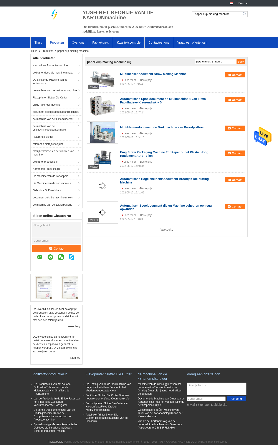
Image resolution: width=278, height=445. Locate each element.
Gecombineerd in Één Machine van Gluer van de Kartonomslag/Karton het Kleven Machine (160, 413)
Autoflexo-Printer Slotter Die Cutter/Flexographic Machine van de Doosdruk (107, 418)
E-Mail (191, 404)
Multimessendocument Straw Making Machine (153, 74)
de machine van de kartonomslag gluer (55, 90)
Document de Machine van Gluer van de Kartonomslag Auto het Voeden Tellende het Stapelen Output (161, 402)
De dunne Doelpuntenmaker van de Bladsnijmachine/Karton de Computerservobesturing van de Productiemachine (54, 414)
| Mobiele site (218, 404)
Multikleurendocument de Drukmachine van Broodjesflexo (162, 127)
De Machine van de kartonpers (50, 176)
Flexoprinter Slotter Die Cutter (50, 97)
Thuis (38, 42)
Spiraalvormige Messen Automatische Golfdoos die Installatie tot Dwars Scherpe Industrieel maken (55, 427)
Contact (56, 248)
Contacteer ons (159, 42)
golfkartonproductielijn (45, 161)
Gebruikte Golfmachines (47, 190)
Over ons (78, 42)
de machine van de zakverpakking (52, 204)
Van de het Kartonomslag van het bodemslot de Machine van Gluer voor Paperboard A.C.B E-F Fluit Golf (160, 424)
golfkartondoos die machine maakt (53, 72)
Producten (57, 42)
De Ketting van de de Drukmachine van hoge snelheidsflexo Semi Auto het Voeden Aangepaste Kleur (108, 387)
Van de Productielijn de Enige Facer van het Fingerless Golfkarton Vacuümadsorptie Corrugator (57, 402)
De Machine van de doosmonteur (52, 183)
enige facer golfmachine (46, 104)
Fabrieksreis (100, 42)
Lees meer (130, 80)
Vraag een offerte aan (192, 42)
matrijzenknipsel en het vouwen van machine (53, 153)
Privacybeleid (55, 441)
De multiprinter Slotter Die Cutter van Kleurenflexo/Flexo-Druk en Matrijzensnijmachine (107, 406)
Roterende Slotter (43, 136)
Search (245, 14)
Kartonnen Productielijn (46, 168)
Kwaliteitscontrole (129, 42)
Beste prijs (146, 80)
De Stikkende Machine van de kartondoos (50, 81)
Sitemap (202, 404)
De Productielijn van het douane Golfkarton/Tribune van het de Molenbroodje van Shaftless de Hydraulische (52, 389)
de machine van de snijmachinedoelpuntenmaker (50, 128)
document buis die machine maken (53, 197)
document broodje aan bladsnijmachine (55, 111)
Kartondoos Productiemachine (50, 65)
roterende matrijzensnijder (48, 144)
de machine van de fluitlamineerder (53, 119)
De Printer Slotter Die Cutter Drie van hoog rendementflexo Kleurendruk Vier (108, 397)
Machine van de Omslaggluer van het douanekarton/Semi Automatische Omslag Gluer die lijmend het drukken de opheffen (160, 389)
